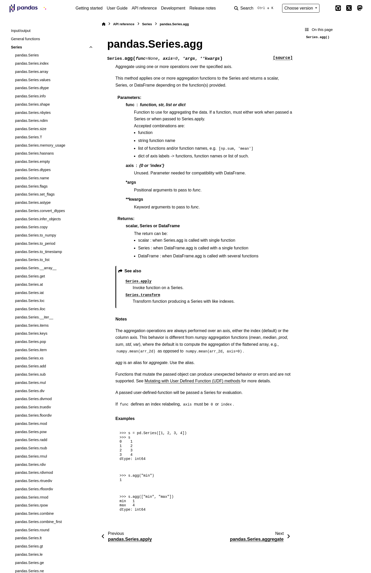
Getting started (89, 8)
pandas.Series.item (31, 350)
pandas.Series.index (31, 63)
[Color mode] (327, 8)
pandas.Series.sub (30, 374)
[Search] (254, 8)
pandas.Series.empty (32, 161)
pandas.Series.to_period (35, 243)
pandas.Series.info (30, 96)
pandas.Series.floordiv (33, 415)
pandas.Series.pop (30, 342)
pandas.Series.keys (31, 333)
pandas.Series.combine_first (38, 522)
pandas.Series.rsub (31, 448)
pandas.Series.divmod (33, 399)
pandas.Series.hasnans (34, 153)
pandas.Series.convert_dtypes (40, 211)
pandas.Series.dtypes (32, 170)
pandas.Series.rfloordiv (34, 489)
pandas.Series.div (29, 391)
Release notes (202, 8)
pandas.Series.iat (29, 293)
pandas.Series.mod (31, 424)
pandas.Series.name (32, 178)
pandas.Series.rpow (31, 505)
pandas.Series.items (31, 325)
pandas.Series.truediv (33, 407)
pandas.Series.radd (31, 440)
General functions (25, 39)
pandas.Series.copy (31, 227)
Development (173, 8)
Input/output (20, 31)
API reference (144, 8)
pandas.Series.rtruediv (33, 481)
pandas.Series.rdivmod (34, 472)
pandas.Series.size (30, 129)
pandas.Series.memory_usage (40, 145)
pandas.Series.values (32, 80)
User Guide (117, 8)
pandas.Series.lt (28, 538)
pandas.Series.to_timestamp (38, 252)
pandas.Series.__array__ (35, 268)
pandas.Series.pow (30, 432)
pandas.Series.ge (29, 563)
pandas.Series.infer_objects (38, 219)
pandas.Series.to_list (32, 260)
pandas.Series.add (30, 366)
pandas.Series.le (29, 554)
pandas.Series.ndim (31, 121)
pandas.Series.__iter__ (34, 317)
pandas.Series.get (30, 276)
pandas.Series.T (28, 137)
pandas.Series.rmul (31, 456)
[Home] (103, 24)
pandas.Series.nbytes (32, 113)
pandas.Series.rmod (31, 497)
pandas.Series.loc (29, 301)
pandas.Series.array (31, 72)
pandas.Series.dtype (32, 88)
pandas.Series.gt (29, 546)
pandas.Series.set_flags (35, 194)
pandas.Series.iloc (30, 309)
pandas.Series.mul (30, 383)
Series (16, 47)
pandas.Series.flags (31, 186)
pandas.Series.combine (34, 513)
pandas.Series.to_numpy (35, 235)
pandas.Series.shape (32, 104)
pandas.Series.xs (29, 358)
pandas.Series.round (32, 530)
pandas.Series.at (29, 284)
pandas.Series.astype (32, 202)
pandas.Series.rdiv (30, 464)
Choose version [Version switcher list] (299, 8)
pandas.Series (27, 55)
